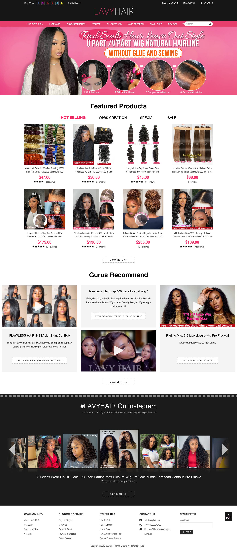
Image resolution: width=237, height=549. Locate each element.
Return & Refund (65, 529)
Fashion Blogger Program (110, 538)
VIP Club (28, 534)
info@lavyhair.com (152, 520)
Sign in (175, 3)
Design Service (65, 538)
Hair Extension (35, 24)
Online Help (74, 3)
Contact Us (28, 524)
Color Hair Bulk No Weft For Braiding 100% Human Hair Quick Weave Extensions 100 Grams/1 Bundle (44, 172)
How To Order (105, 520)
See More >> (118, 493)
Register (166, 3)
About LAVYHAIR (31, 520)
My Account (189, 3)
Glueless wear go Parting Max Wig (197, 360)
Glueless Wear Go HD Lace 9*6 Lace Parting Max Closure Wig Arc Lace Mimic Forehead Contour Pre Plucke (119, 477)
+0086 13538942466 (152, 524)
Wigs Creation (136, 24)
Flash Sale (156, 24)
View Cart (63, 524)
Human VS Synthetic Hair (110, 534)
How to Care (105, 529)
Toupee (96, 24)
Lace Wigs (54, 24)
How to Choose (106, 524)
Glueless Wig (114, 24)
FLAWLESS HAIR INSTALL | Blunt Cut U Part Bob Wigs (39, 360)
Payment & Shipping (67, 534)
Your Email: (185, 520)
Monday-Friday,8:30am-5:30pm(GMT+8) (157, 531)
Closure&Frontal (76, 24)
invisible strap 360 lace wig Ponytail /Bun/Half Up (118, 316)
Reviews (172, 24)
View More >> (118, 259)
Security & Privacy (32, 529)
